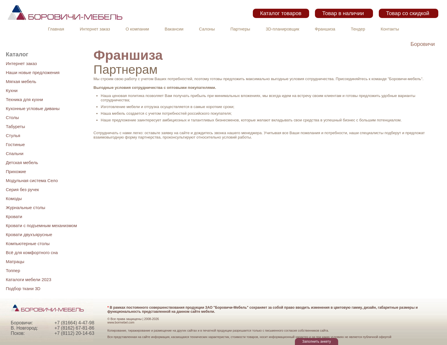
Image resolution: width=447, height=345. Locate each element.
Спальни (15, 153)
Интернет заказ (95, 29)
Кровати (14, 216)
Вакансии (174, 29)
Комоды (14, 198)
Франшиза (325, 29)
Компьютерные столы (28, 243)
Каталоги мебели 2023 (28, 279)
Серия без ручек (22, 189)
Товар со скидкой (407, 13)
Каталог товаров (280, 13)
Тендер (358, 29)
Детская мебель (22, 162)
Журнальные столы (25, 207)
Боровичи (422, 44)
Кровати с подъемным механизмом (41, 225)
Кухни (11, 90)
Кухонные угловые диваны (33, 108)
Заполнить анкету (316, 341)
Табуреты (15, 126)
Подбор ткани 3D (23, 288)
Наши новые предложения (33, 72)
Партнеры (240, 29)
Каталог (17, 54)
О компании (137, 29)
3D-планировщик (282, 29)
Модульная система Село (32, 180)
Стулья (13, 135)
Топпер (13, 270)
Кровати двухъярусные (29, 234)
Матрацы (15, 261)
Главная (56, 29)
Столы (12, 117)
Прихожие (16, 171)
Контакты (390, 29)
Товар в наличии (343, 13)
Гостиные (15, 144)
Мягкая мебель (21, 81)
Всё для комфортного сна (32, 252)
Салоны (207, 29)
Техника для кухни (24, 99)
